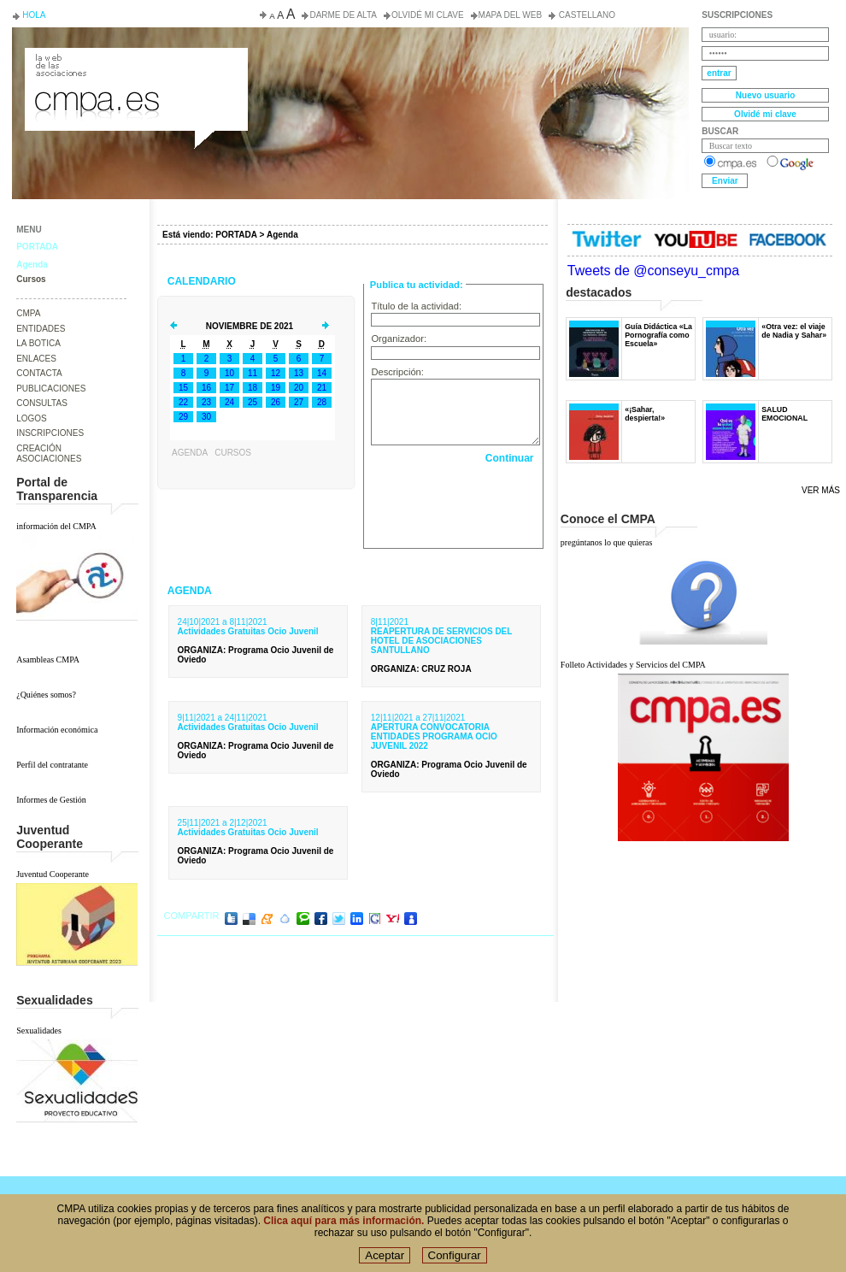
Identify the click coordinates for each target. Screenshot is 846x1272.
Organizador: (398, 338)
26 (275, 402)
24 (229, 402)
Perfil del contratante (52, 764)
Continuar (509, 458)
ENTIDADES (40, 328)
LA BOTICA (38, 343)
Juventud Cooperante (52, 874)
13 (298, 373)
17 (229, 387)
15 (183, 387)
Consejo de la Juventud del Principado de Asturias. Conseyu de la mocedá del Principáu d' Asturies (135, 63)
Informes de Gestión (51, 799)
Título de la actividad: (416, 306)
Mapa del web (510, 15)
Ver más (821, 490)
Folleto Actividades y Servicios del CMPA (633, 664)
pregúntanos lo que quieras (606, 542)
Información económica (56, 729)
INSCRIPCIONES (50, 433)
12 (275, 373)
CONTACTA (39, 373)
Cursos (30, 279)
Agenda (32, 264)
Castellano (585, 15)
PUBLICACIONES (50, 388)
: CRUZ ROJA (421, 669)
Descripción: (397, 372)
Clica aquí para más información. (343, 1221)
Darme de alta (343, 15)
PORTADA (37, 246)
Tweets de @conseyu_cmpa (653, 270)
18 (252, 387)
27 (298, 402)
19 (275, 387)
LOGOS (31, 418)
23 (206, 402)
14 (321, 373)
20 (298, 387)
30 (206, 416)
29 (183, 416)
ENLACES (36, 358)
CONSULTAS (42, 403)
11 (252, 373)
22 (183, 402)
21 (321, 387)
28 (321, 402)
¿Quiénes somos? (46, 694)
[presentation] (455, 502)
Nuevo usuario (765, 95)
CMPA (28, 313)
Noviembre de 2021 (249, 326)
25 (252, 402)
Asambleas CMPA (47, 659)
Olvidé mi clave (427, 15)
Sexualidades (39, 1030)
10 (229, 373)
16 (206, 387)
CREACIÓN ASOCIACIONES (48, 454)
